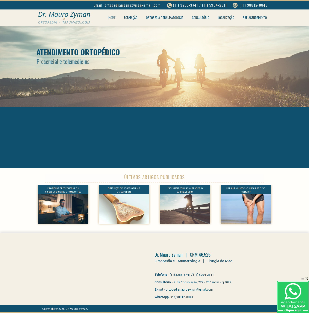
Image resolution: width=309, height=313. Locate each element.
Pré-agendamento (255, 17)
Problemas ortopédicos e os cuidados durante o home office (63, 189)
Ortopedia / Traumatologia (164, 17)
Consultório (200, 17)
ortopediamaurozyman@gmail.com (189, 289)
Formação (130, 17)
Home (111, 17)
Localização (226, 17)
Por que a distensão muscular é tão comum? (245, 189)
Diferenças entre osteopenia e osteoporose (124, 189)
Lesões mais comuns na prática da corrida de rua (185, 189)
